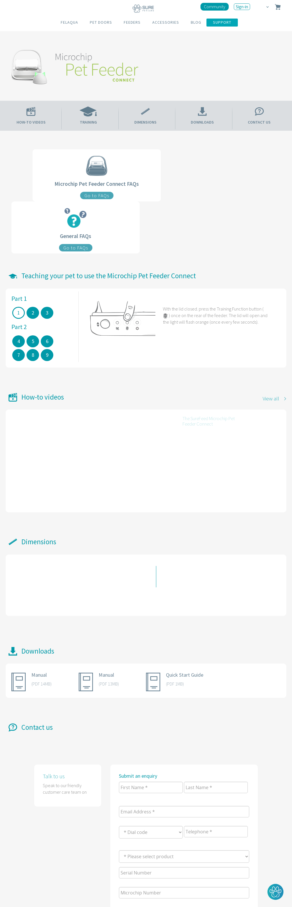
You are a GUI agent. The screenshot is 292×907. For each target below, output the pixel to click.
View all (271, 398)
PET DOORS (101, 22)
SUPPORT (222, 22)
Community (214, 6)
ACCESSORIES (165, 22)
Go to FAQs (96, 195)
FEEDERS (132, 22)
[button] (275, 892)
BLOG (196, 22)
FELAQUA (69, 22)
